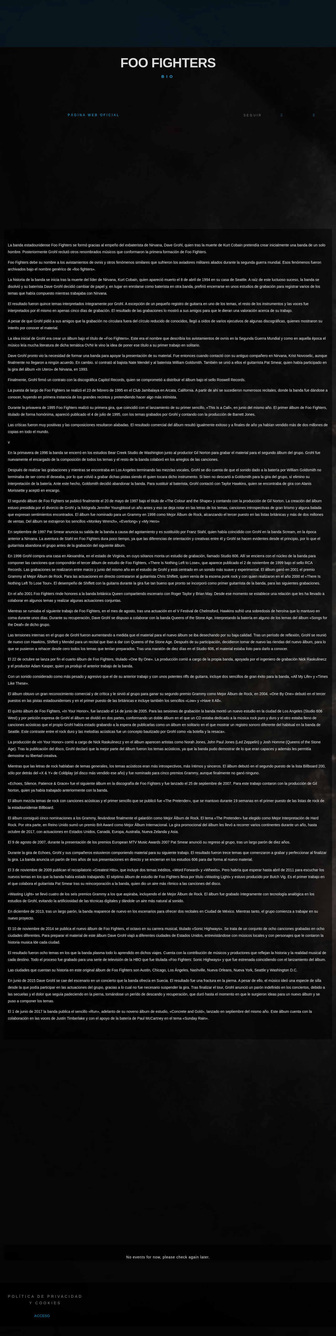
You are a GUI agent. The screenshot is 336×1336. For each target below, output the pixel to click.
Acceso (42, 1316)
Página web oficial (93, 115)
